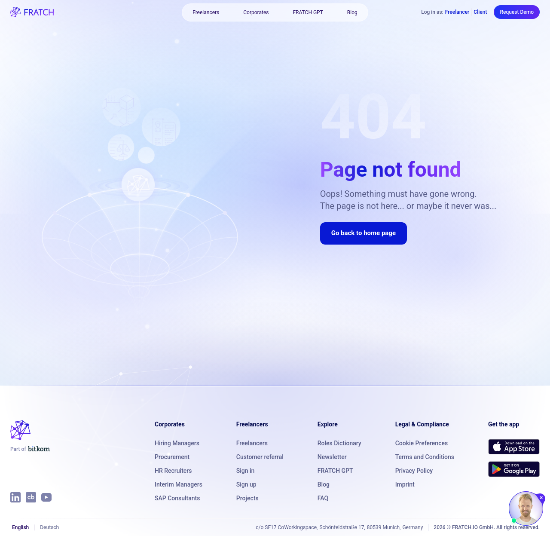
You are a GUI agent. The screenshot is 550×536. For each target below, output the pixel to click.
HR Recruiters (173, 470)
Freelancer (457, 12)
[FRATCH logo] (32, 12)
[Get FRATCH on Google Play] (514, 469)
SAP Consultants (177, 498)
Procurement (172, 456)
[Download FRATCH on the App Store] (514, 446)
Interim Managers (178, 484)
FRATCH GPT (308, 12)
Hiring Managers (177, 443)
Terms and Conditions (424, 456)
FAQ (323, 498)
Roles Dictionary (339, 443)
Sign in (245, 470)
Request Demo (517, 12)
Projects (247, 498)
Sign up (246, 484)
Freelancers (205, 12)
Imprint (405, 484)
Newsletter (332, 456)
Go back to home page (363, 233)
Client (480, 12)
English (20, 527)
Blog (352, 12)
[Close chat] (541, 497)
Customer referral (260, 456)
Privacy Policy (414, 470)
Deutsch (49, 527)
